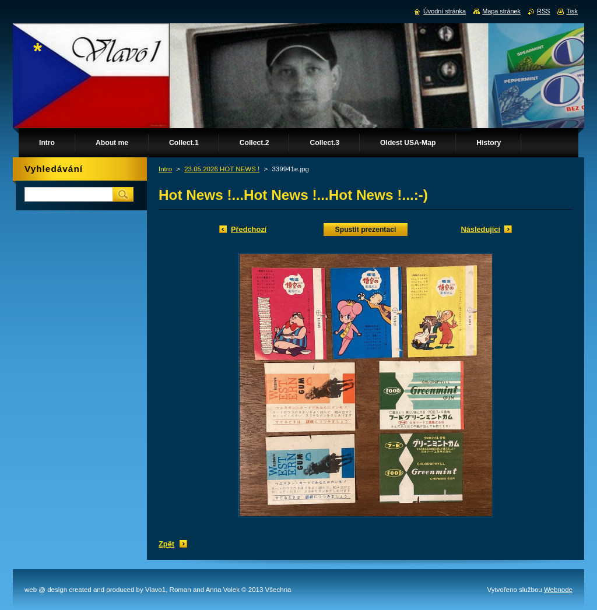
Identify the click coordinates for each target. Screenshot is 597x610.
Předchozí (248, 229)
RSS (543, 11)
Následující (480, 229)
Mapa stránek (501, 11)
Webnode (558, 589)
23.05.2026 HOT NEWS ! (221, 168)
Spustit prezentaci (365, 229)
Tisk (572, 11)
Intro (165, 168)
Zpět (166, 544)
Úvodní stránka (444, 11)
